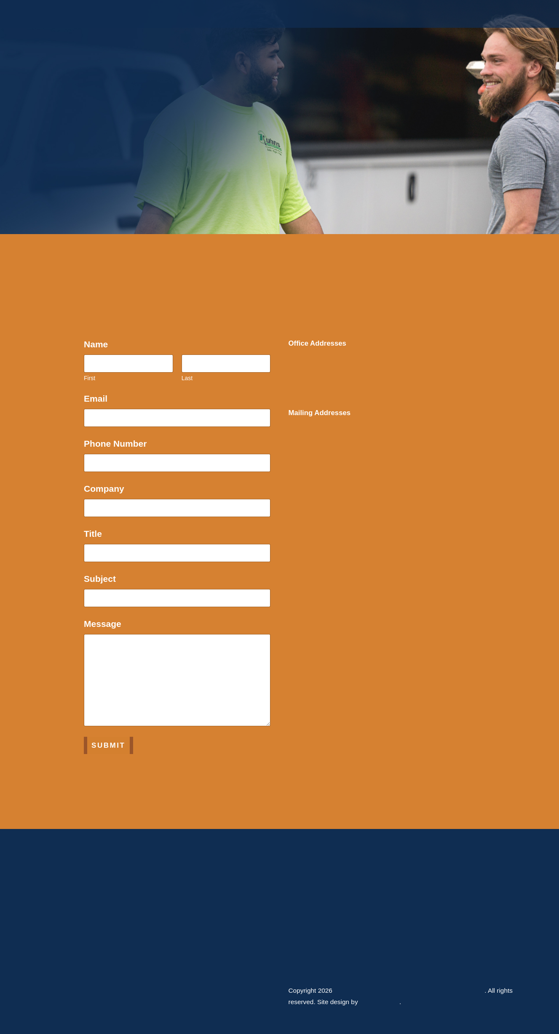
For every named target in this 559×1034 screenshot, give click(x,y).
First (89, 378)
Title (93, 534)
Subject (103, 579)
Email (98, 398)
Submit (108, 745)
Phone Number (118, 444)
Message (105, 624)
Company (104, 489)
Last (187, 378)
